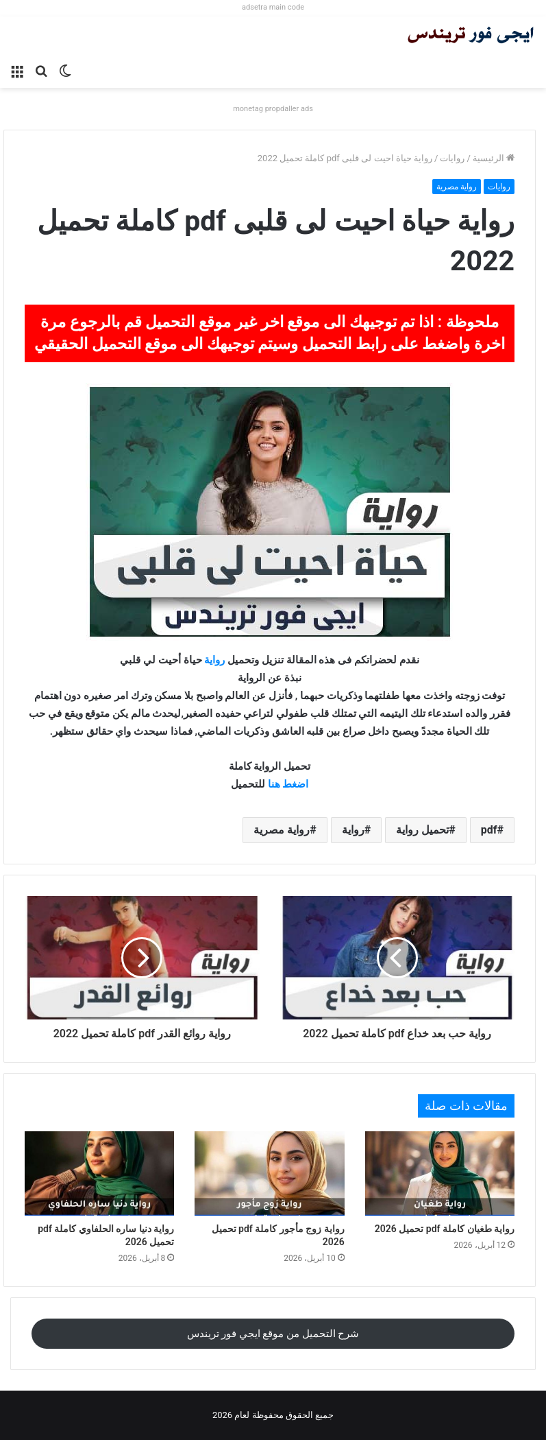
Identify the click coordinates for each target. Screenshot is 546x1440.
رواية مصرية (456, 186)
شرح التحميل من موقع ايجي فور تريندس (273, 1333)
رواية (214, 660)
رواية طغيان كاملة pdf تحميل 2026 (444, 1228)
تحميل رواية (422, 829)
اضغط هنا (288, 784)
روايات (452, 158)
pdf (489, 829)
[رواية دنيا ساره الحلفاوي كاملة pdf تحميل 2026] (99, 1173)
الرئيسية (493, 158)
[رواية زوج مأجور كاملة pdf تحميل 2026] (269, 1173)
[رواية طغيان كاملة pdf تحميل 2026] (439, 1173)
